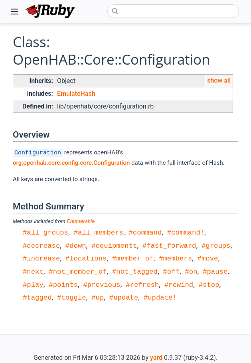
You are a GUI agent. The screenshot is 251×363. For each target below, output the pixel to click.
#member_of (133, 257)
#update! (160, 297)
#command (145, 232)
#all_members (98, 232)
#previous (101, 284)
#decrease (41, 245)
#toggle (71, 297)
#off (171, 271)
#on (191, 271)
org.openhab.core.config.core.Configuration (71, 162)
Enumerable (81, 221)
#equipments (114, 245)
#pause (215, 271)
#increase (41, 257)
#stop (209, 284)
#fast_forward (169, 245)
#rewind (179, 284)
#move (207, 257)
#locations (86, 257)
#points (63, 284)
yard (156, 357)
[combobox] (173, 11)
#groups (216, 245)
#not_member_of (78, 271)
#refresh (142, 284)
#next (33, 271)
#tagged (37, 297)
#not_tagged (135, 271)
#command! (185, 232)
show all (219, 80)
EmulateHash (76, 93)
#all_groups (45, 232)
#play (33, 284)
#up (97, 297)
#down (75, 245)
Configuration (37, 152)
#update (123, 297)
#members (175, 257)
